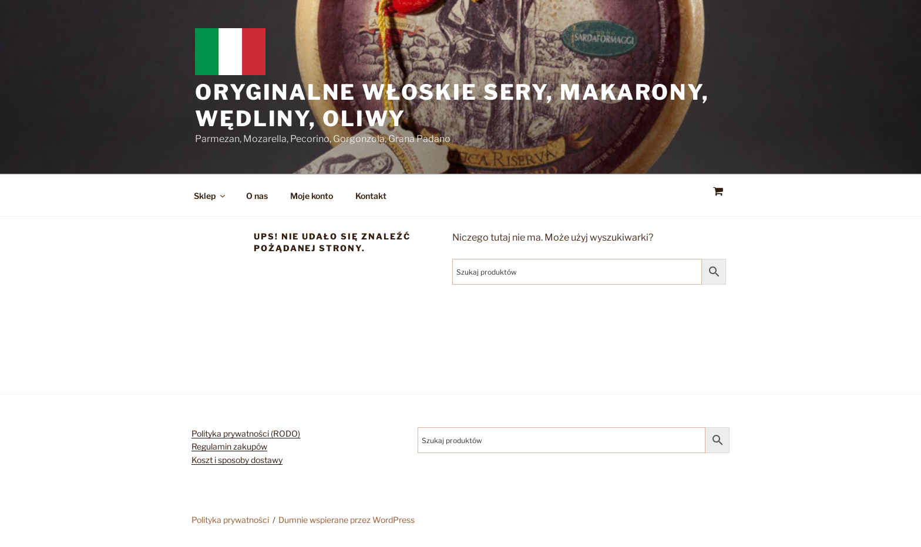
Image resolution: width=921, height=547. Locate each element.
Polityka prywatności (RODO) (245, 433)
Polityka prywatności (230, 520)
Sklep (210, 196)
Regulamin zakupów (229, 446)
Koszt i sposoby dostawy (237, 460)
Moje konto (311, 196)
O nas (257, 196)
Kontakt (370, 196)
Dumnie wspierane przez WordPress (346, 520)
